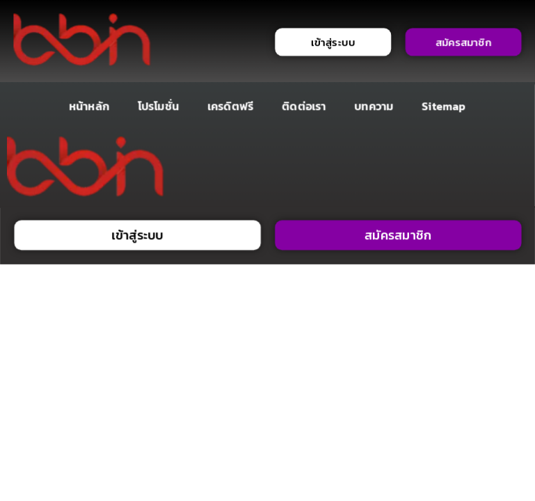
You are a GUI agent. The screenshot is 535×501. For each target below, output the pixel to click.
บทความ (374, 106)
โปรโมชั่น (158, 106)
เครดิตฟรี (230, 106)
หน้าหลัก (89, 106)
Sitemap (444, 106)
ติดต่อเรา (304, 106)
